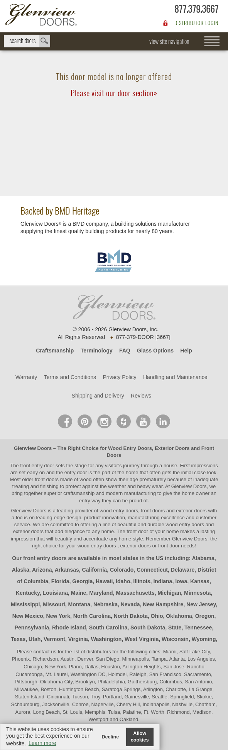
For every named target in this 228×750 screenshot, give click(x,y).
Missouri (54, 604)
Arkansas (67, 570)
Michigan (169, 593)
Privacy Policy (119, 377)
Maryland (101, 593)
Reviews (141, 396)
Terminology (97, 350)
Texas (18, 639)
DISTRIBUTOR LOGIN (196, 23)
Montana (79, 604)
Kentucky (28, 593)
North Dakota (131, 616)
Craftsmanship (55, 350)
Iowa (181, 581)
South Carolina (108, 627)
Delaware (182, 570)
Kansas (199, 581)
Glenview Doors (33, 448)
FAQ (124, 350)
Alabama (203, 558)
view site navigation (169, 41)
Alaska (20, 570)
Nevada (130, 604)
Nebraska (105, 604)
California (94, 570)
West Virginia (142, 639)
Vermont (54, 639)
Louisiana (55, 593)
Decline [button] (110, 737)
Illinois (141, 581)
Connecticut (152, 570)
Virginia (78, 639)
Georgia (82, 581)
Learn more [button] (42, 743)
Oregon (204, 616)
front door (137, 531)
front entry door (38, 465)
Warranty (26, 377)
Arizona (42, 570)
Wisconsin (175, 639)
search (27, 41)
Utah (35, 639)
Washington (106, 639)
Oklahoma (179, 616)
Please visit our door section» (114, 93)
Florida (60, 581)
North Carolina (92, 616)
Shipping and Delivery (98, 396)
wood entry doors (185, 524)
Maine (78, 593)
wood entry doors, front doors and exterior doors (153, 510)
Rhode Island (69, 627)
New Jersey (201, 604)
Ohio (157, 616)
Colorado (121, 570)
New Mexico (27, 616)
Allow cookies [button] (140, 737)
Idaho (123, 581)
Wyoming (204, 639)
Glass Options (155, 350)
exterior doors (28, 531)
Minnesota (197, 593)
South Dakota (147, 627)
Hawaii (104, 581)
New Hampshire (163, 604)
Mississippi (25, 604)
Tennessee (198, 627)
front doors (47, 479)
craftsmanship (79, 493)
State (174, 627)
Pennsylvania (32, 627)
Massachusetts (135, 593)
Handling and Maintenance (175, 377)
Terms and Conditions (70, 377)
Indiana (162, 581)
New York (58, 616)
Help (186, 350)
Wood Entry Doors (130, 448)
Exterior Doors (172, 448)
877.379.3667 (196, 9)
